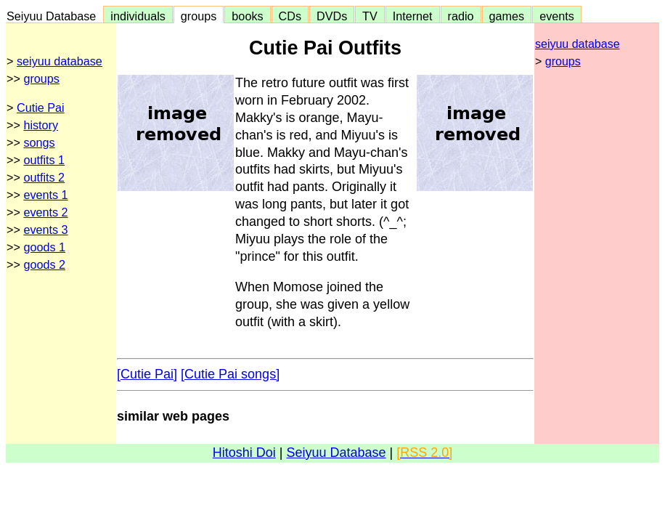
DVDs (332, 16)
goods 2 (44, 264)
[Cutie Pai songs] (230, 374)
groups (199, 16)
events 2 (45, 212)
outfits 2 (44, 177)
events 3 (45, 229)
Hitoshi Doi (244, 452)
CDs (290, 16)
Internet (412, 16)
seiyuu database (59, 61)
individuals (138, 16)
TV (369, 16)
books (247, 16)
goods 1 (44, 247)
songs (38, 142)
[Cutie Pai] (147, 374)
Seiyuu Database (54, 16)
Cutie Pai (41, 107)
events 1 (45, 194)
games (507, 16)
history (40, 124)
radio (461, 16)
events (557, 16)
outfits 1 (44, 159)
